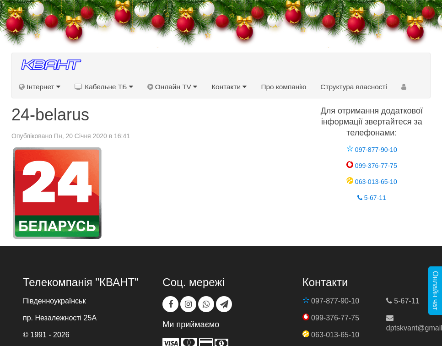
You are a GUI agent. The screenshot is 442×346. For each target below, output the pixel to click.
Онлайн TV (172, 87)
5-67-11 (371, 197)
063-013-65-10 (371, 181)
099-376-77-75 (371, 165)
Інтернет (39, 87)
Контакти (229, 87)
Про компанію (283, 87)
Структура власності (353, 87)
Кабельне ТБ (104, 87)
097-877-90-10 (371, 149)
